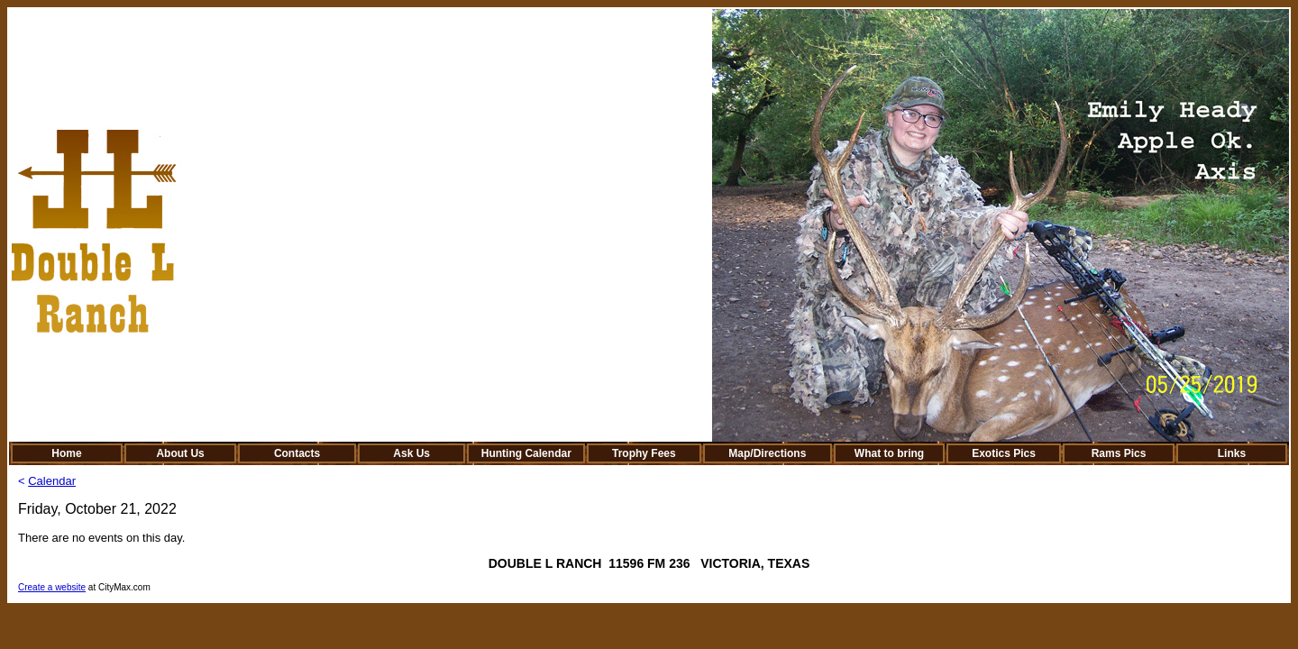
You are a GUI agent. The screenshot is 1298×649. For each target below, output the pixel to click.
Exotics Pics (1004, 453)
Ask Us (411, 453)
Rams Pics (1119, 453)
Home (66, 453)
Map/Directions (767, 453)
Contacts (297, 453)
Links (1232, 453)
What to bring (889, 453)
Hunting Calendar (526, 453)
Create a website (52, 587)
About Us (180, 453)
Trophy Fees (644, 453)
